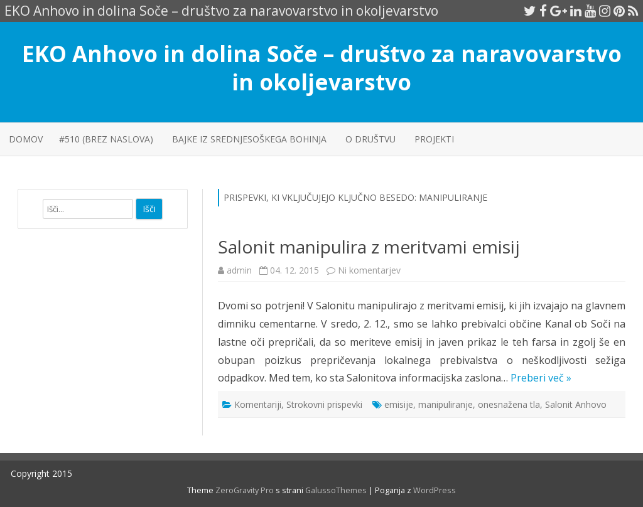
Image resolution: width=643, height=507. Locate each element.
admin (239, 270)
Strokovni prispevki (324, 404)
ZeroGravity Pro (244, 490)
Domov (26, 139)
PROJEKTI (434, 139)
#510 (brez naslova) (106, 139)
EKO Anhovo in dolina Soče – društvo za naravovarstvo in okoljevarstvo (322, 68)
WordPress (433, 490)
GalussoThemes (336, 490)
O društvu (370, 139)
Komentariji (257, 404)
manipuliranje (445, 404)
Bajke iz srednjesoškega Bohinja (249, 139)
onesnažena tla (509, 404)
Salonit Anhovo (576, 404)
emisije (398, 404)
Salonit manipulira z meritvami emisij (369, 247)
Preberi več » (541, 378)
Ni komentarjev (369, 270)
